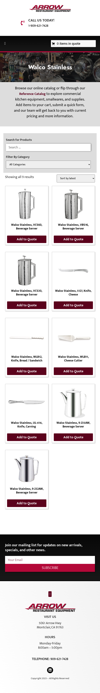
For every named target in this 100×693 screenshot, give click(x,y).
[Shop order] (76, 178)
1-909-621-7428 (38, 26)
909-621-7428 (59, 659)
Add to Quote (27, 239)
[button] (5, 43)
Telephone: (41, 659)
